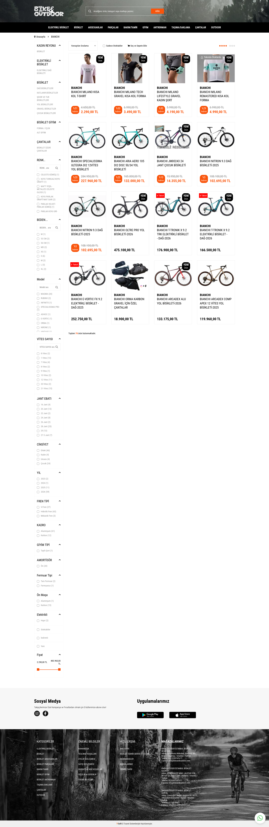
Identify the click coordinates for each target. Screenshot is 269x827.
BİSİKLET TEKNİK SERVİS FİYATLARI (134, 754)
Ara (157, 11)
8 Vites (43, 353)
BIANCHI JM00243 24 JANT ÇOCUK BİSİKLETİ (171, 163)
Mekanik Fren (46, 515)
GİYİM (145, 27)
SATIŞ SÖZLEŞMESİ (86, 764)
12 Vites (44, 379)
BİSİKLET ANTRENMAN (46, 779)
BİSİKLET (78, 27)
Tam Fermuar (46, 581)
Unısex (43, 459)
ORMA (43, 323)
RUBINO (44, 298)
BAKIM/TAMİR (130, 27)
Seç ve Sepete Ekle (137, 45)
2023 (42, 478)
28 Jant (44, 426)
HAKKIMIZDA (83, 749)
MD (42, 247)
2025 (43, 487)
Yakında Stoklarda (211, 57)
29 (42, 430)
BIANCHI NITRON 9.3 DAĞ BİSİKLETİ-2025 (215, 163)
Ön (42, 566)
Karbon (44, 535)
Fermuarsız (45, 585)
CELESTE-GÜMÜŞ (48, 174)
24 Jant (43, 417)
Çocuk (43, 463)
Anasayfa (39, 36)
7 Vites (43, 362)
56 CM (43, 243)
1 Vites (44, 358)
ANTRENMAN (160, 27)
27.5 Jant (44, 435)
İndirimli (42, 638)
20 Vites (44, 384)
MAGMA (44, 294)
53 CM (43, 238)
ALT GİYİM (41, 132)
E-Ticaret (125, 824)
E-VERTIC (44, 318)
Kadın (43, 454)
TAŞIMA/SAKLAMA (181, 27)
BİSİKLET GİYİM (46, 122)
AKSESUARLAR (95, 27)
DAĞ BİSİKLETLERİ (45, 88)
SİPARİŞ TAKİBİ (126, 769)
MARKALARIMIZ (126, 764)
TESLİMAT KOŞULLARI (87, 754)
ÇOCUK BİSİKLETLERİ (46, 113)
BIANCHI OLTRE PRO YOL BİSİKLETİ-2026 (129, 232)
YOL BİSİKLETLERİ (45, 104)
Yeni (41, 646)
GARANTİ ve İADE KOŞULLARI (90, 769)
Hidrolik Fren (46, 511)
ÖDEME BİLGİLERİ (85, 779)
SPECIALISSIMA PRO (48, 308)
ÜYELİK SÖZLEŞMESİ (86, 759)
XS (41, 251)
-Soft (119, 824)
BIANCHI (76, 88)
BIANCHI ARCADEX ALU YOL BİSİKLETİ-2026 (171, 301)
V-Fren (44, 507)
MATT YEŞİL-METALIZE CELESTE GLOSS (45, 189)
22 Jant (43, 413)
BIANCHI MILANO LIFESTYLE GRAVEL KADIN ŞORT (169, 96)
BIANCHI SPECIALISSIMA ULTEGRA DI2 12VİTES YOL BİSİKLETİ (86, 165)
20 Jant (44, 409)
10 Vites (44, 375)
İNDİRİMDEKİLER (126, 759)
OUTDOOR (216, 27)
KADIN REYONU (46, 45)
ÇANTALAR (200, 27)
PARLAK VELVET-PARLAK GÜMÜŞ (46, 205)
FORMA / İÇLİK (43, 128)
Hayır (42, 620)
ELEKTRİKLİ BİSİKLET (58, 27)
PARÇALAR (113, 27)
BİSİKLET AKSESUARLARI (47, 759)
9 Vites (43, 371)
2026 (43, 491)
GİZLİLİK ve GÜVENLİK (87, 774)
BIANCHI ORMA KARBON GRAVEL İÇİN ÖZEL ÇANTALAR (129, 303)
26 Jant (43, 422)
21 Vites (44, 388)
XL (41, 269)
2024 (42, 483)
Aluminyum (46, 531)
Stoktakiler (43, 629)
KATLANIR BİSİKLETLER (47, 92)
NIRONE (44, 327)
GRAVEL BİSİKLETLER (46, 108)
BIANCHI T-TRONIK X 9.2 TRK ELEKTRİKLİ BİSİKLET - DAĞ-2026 (173, 234)
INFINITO (44, 302)
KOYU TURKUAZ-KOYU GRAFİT (48, 180)
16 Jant (43, 404)
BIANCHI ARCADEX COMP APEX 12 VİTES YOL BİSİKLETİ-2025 (215, 303)
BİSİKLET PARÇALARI (45, 764)
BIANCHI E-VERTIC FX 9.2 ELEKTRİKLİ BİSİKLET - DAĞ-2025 (86, 303)
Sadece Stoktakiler (112, 45)
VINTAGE (44, 331)
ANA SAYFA (124, 749)
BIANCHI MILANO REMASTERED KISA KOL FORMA (214, 96)
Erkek (43, 450)
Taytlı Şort (45, 550)
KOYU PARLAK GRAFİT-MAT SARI (46, 198)
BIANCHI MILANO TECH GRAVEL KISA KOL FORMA (130, 94)
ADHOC (43, 314)
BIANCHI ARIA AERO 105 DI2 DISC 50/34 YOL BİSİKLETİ (129, 165)
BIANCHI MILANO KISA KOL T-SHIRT (85, 94)
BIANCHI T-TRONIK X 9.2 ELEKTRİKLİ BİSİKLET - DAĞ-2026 (215, 234)
